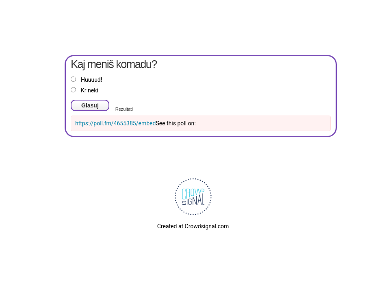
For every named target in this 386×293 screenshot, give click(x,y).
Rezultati (124, 109)
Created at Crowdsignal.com (193, 226)
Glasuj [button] (90, 105)
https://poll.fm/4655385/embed (115, 123)
